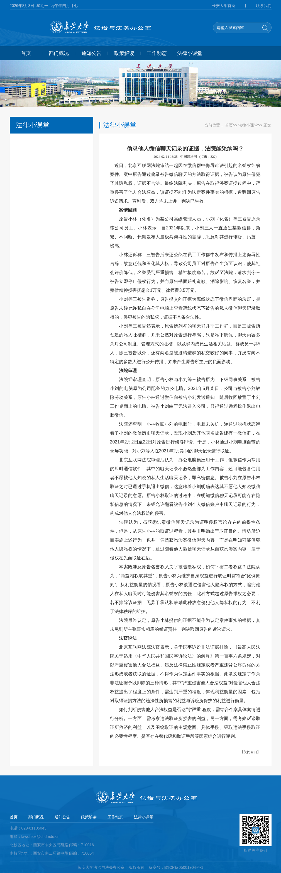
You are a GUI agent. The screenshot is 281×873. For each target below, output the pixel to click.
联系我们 (264, 5)
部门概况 (59, 53)
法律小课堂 (189, 53)
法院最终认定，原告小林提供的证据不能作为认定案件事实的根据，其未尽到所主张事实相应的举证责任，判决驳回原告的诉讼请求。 (185, 625)
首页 (26, 53)
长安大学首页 (223, 5)
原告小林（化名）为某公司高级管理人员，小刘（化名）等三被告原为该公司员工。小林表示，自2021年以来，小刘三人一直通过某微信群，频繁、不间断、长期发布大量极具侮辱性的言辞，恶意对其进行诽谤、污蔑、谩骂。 (185, 232)
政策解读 (124, 53)
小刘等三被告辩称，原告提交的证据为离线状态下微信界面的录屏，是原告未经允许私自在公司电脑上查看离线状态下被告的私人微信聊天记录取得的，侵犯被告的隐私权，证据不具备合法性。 (185, 308)
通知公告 (91, 53)
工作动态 (157, 53)
